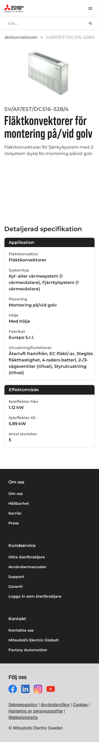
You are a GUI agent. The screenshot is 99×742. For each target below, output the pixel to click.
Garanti (15, 586)
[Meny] (90, 8)
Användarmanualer (27, 566)
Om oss (15, 493)
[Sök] (90, 23)
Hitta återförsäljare (26, 557)
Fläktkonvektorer (19, 37)
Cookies (80, 704)
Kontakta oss (21, 630)
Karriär (15, 513)
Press (13, 523)
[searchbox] (45, 23)
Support (16, 576)
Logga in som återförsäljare (35, 596)
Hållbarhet (18, 503)
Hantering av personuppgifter (35, 711)
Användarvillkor (55, 704)
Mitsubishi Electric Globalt (33, 640)
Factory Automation (27, 650)
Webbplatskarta (23, 717)
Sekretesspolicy (22, 704)
